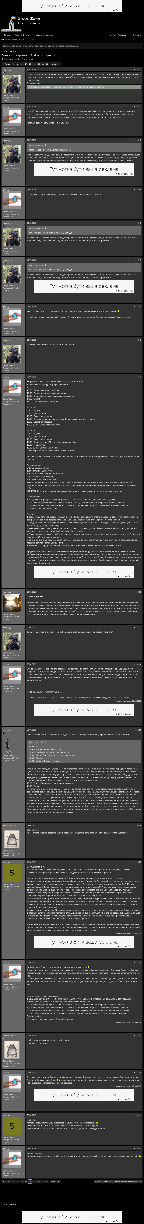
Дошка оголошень (44, 35)
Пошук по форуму (26, 39)
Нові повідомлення (9, 39)
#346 (139, 260)
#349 (139, 377)
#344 (139, 190)
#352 (139, 664)
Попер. (7, 64)
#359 (139, 1115)
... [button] (17, 64)
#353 (139, 730)
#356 (139, 962)
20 (39, 64)
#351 (139, 627)
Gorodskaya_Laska (12, 59)
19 (34, 64)
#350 (139, 592)
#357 (139, 1036)
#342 (139, 107)
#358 (139, 1072)
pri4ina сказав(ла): (36, 145)
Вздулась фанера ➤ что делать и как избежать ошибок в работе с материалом (40, 46)
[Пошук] (136, 34)
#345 (139, 223)
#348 (139, 340)
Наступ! (54, 64)
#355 (139, 862)
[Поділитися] (134, 69)
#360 (139, 1149)
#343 (139, 140)
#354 (139, 825)
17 (26, 64)
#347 (139, 307)
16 (22, 64)
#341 (139, 70)
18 (30, 64)
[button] (32, 34)
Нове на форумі (22, 35)
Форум (6, 35)
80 (47, 64)
